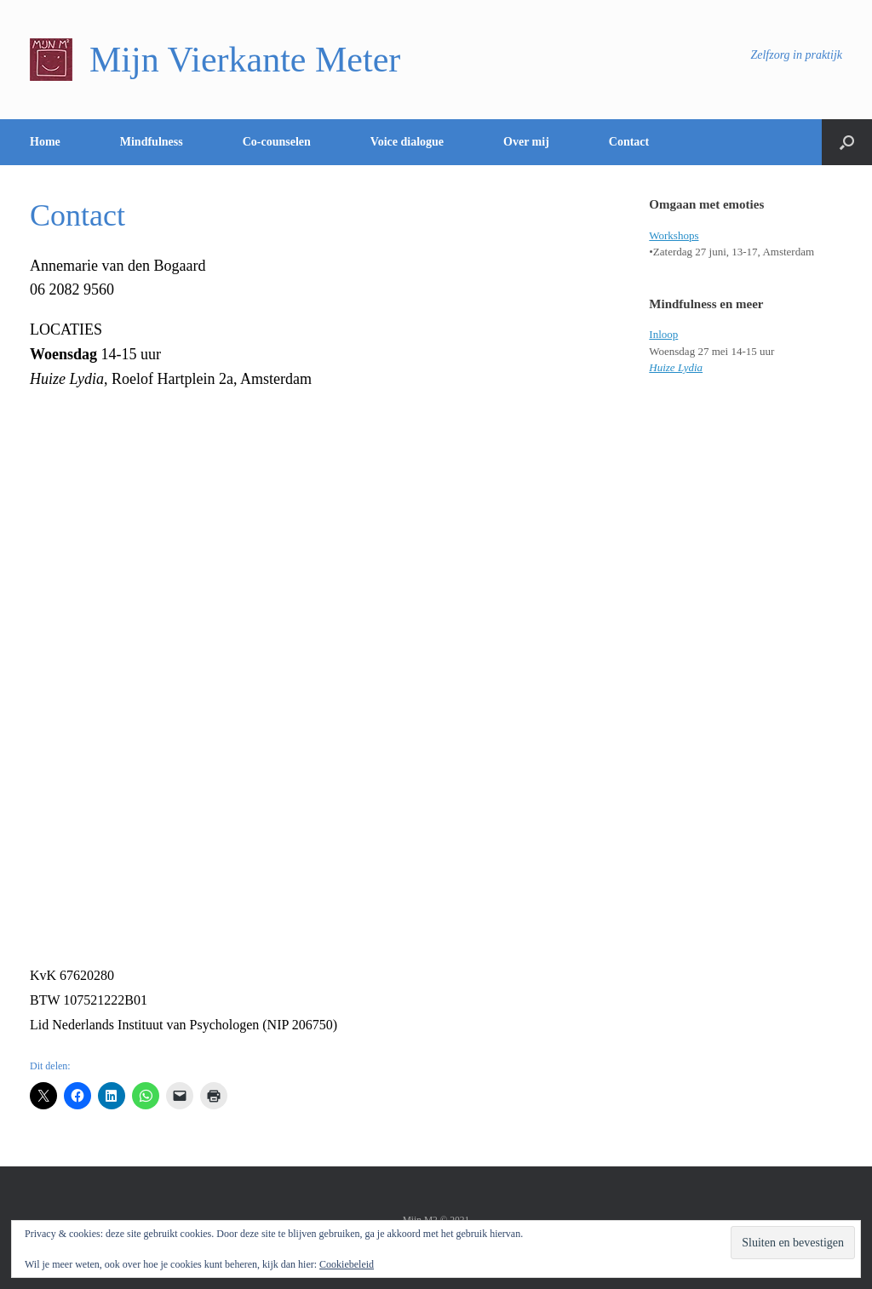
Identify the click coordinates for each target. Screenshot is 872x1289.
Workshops (673, 235)
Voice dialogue (407, 141)
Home (45, 141)
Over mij (526, 141)
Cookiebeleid (346, 1264)
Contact (629, 141)
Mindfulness (151, 141)
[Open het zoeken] (847, 142)
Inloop (663, 334)
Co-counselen (277, 141)
